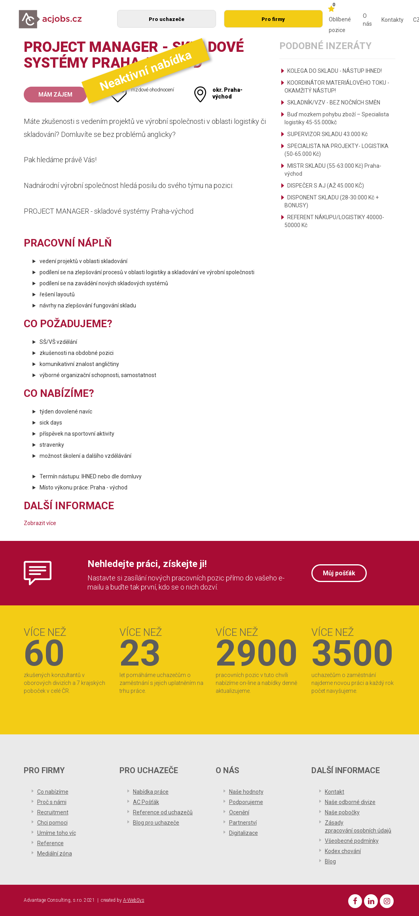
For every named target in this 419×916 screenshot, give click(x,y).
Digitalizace (243, 833)
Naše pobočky (342, 812)
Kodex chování (343, 851)
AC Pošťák (146, 802)
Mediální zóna (54, 853)
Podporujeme (246, 802)
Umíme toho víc (56, 833)
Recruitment (52, 812)
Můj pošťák (339, 573)
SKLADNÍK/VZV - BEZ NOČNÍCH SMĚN (333, 102)
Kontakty (392, 20)
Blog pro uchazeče (156, 822)
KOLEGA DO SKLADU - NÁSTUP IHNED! (334, 71)
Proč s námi (51, 802)
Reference (50, 843)
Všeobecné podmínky (352, 841)
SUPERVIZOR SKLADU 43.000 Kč (327, 134)
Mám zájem (55, 94)
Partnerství (243, 822)
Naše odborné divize (350, 802)
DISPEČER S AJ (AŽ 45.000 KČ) (325, 185)
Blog (330, 861)
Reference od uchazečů (163, 812)
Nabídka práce (151, 792)
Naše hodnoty (246, 792)
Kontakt (334, 792)
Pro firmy (273, 19)
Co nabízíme (52, 792)
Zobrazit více (40, 523)
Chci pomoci (52, 822)
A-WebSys (133, 900)
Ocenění (239, 812)
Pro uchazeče (166, 19)
